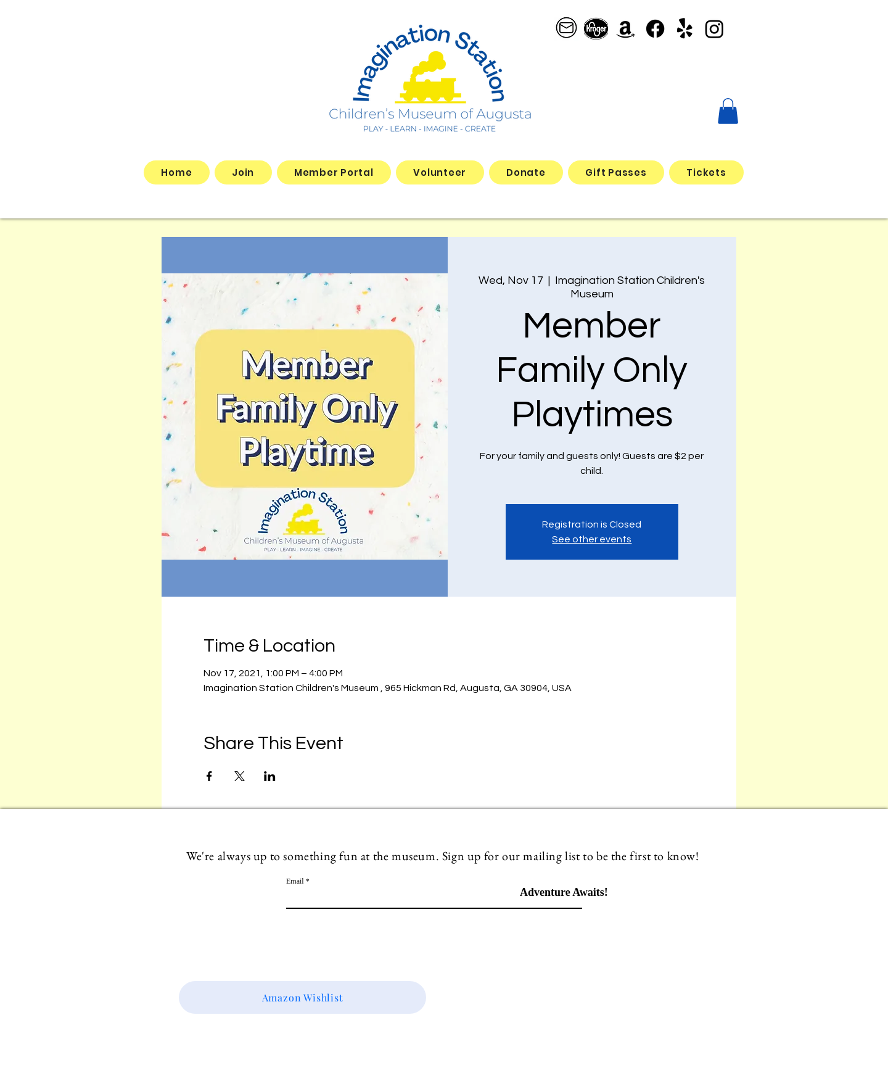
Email (295, 881)
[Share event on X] (239, 776)
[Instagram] (714, 29)
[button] (728, 111)
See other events (591, 539)
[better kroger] (596, 29)
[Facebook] (655, 29)
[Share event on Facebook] (209, 776)
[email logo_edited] (566, 29)
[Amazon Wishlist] (302, 997)
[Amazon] (626, 29)
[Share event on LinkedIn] (270, 776)
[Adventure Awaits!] (564, 892)
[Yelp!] (685, 29)
